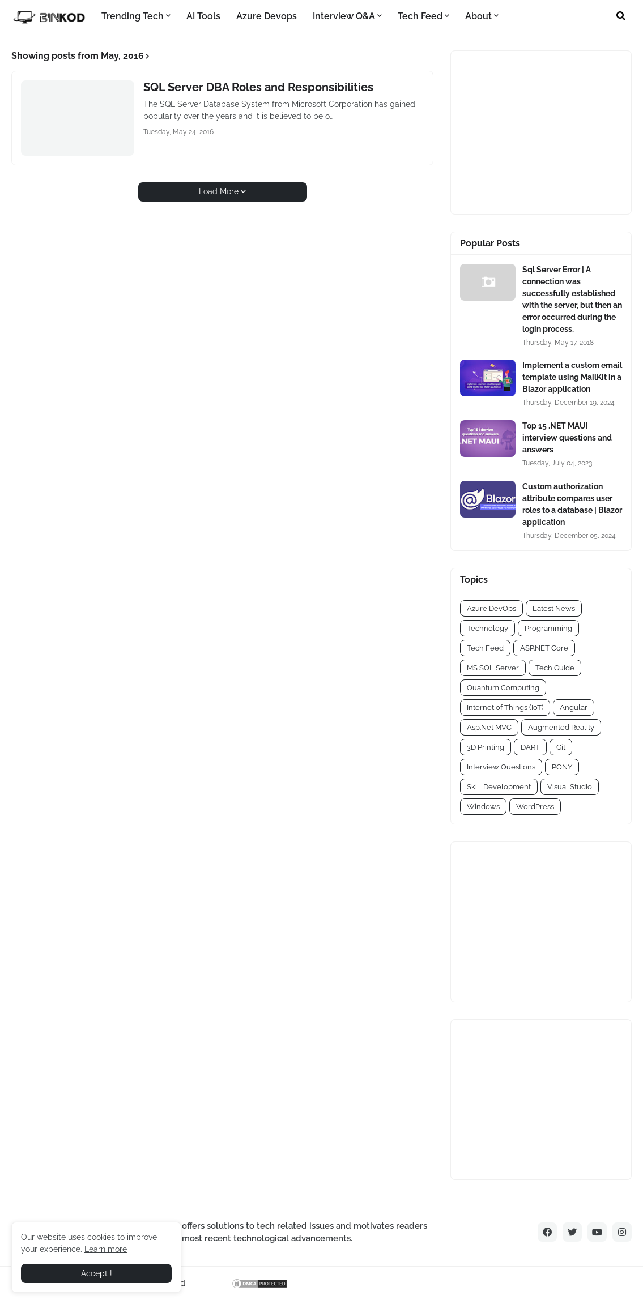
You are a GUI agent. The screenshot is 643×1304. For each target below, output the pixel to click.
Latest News (554, 608)
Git (560, 747)
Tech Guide (554, 668)
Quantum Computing (503, 687)
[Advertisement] (531, 131)
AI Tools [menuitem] (203, 16)
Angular (573, 707)
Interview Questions (501, 767)
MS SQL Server (493, 668)
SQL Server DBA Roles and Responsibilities (258, 87)
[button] (621, 16)
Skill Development (499, 787)
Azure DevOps (491, 608)
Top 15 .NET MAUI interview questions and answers (567, 437)
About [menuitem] (478, 16)
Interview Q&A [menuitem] (344, 16)
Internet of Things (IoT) (505, 707)
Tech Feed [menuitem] (420, 16)
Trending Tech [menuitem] (132, 16)
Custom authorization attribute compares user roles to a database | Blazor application (572, 504)
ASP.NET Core (544, 648)
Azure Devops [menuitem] (266, 16)
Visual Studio (569, 787)
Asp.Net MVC (489, 727)
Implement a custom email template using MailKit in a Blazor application (572, 377)
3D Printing (485, 747)
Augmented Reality (561, 727)
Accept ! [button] (96, 1273)
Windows (483, 806)
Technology (487, 628)
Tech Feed (485, 648)
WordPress (535, 806)
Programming (548, 628)
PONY (562, 767)
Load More (219, 191)
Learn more (105, 1249)
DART (530, 747)
